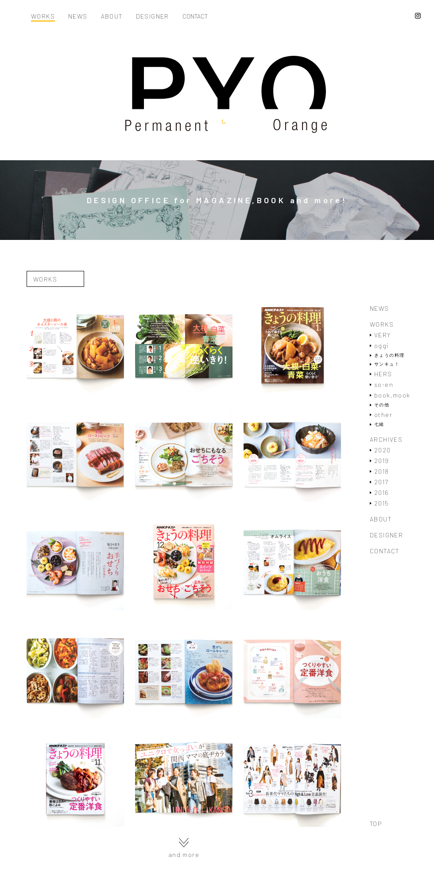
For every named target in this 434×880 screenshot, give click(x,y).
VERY (382, 335)
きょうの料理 (389, 355)
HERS (383, 374)
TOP (376, 824)
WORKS (43, 16)
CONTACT (195, 16)
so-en (383, 384)
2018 (381, 471)
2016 (381, 492)
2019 (381, 460)
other (383, 414)
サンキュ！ (386, 364)
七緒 (379, 424)
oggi (381, 345)
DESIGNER (152, 16)
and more (183, 848)
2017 (381, 482)
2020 (382, 450)
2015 (381, 503)
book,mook (392, 395)
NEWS (78, 16)
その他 (381, 404)
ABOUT (112, 16)
